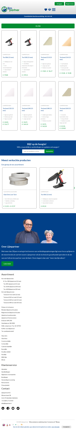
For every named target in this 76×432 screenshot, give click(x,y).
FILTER (38, 26)
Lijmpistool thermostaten (8, 318)
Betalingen (4, 377)
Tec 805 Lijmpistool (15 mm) (11, 284)
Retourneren (5, 382)
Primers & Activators (7, 307)
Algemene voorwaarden (8, 374)
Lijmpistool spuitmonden (8, 315)
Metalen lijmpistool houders (9, 310)
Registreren (70, 4)
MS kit (3, 360)
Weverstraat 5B (6, 395)
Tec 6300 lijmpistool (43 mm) (11, 289)
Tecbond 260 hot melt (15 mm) (12, 300)
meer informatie (55, 427)
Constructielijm (6, 341)
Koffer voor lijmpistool (8, 328)
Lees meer (7, 264)
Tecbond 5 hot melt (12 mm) (11, 294)
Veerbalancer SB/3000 (8, 323)
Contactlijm (4, 344)
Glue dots (4, 336)
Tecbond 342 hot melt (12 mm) (12, 297)
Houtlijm (3, 354)
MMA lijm (4, 357)
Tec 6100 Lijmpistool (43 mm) (12, 286)
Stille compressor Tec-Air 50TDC (11, 326)
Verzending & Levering (8, 380)
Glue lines (4, 338)
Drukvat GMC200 (6, 320)
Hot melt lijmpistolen (7, 278)
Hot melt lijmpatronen (7, 292)
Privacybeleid (5, 385)
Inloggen (59, 4)
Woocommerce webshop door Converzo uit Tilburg (44, 422)
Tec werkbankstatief (7, 331)
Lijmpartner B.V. (6, 392)
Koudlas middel (5, 352)
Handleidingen (5, 372)
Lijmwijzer (4, 369)
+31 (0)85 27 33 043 (7, 400)
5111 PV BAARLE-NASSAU (9, 398)
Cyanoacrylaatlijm (6, 346)
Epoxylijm (4, 349)
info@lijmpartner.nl (6, 403)
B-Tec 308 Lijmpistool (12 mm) (12, 281)
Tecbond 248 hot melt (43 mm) (12, 302)
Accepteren (66, 427)
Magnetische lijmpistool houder (10, 312)
